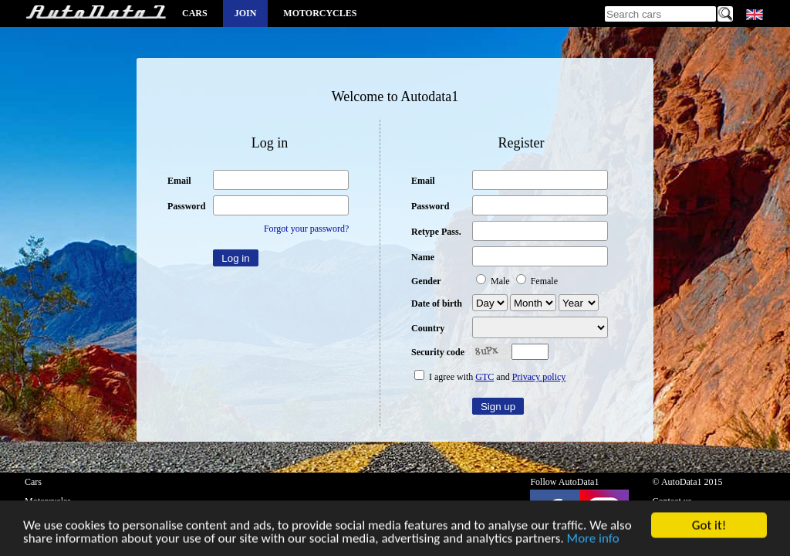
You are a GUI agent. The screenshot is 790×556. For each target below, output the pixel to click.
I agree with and (489, 376)
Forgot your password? (306, 228)
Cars (195, 13)
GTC (484, 376)
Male (494, 281)
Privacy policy (539, 376)
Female (537, 281)
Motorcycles (319, 13)
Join (246, 13)
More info (593, 539)
